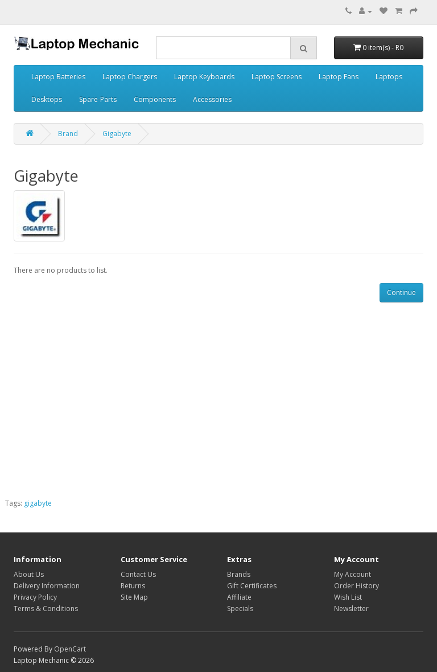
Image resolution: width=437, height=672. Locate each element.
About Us (29, 574)
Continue (401, 292)
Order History (356, 586)
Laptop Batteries (58, 76)
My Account (352, 574)
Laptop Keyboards (204, 76)
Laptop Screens (277, 76)
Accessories (212, 99)
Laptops (389, 76)
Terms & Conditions (46, 608)
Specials (240, 608)
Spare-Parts (98, 99)
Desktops (46, 99)
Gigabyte (116, 133)
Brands (238, 574)
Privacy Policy (35, 597)
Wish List (348, 597)
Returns (133, 586)
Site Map (134, 597)
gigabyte (38, 503)
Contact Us (138, 574)
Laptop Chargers (129, 76)
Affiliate (239, 597)
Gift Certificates (252, 586)
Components (155, 99)
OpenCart (70, 649)
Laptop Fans (338, 76)
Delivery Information (47, 586)
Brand (68, 133)
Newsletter (351, 608)
